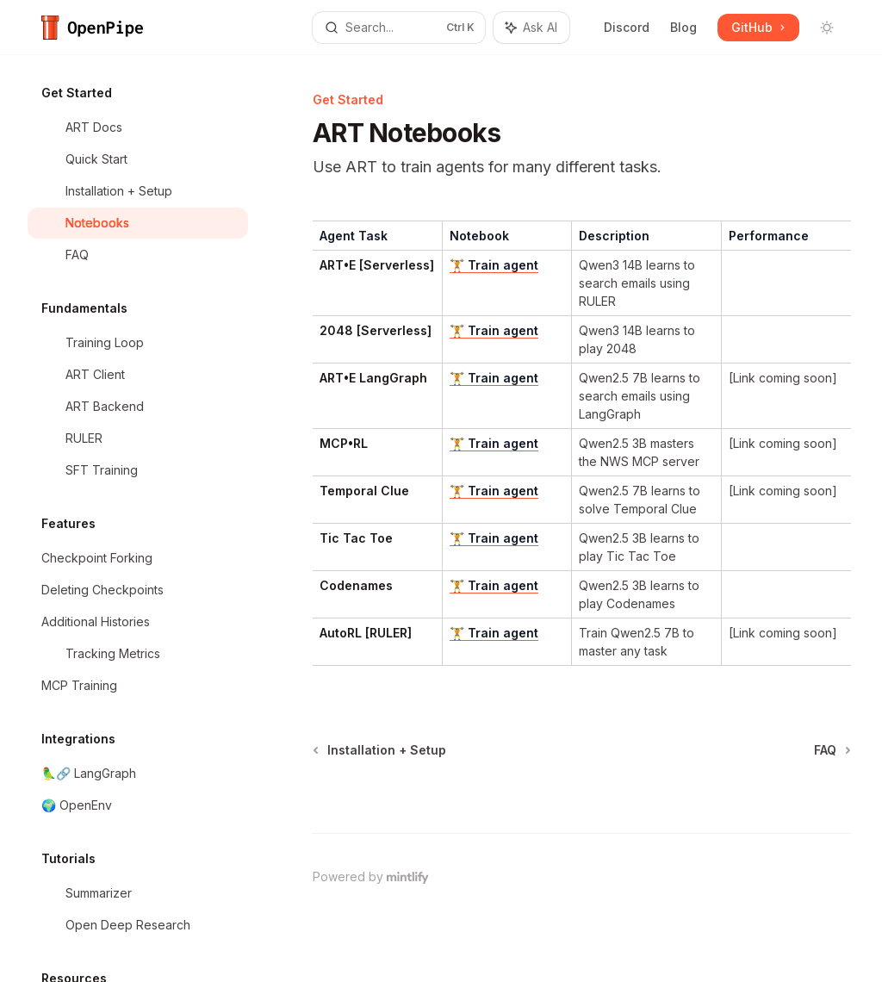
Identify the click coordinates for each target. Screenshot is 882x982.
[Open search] (399, 27)
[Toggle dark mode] (827, 27)
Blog (683, 27)
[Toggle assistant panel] (531, 27)
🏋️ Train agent (494, 265)
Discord (626, 27)
